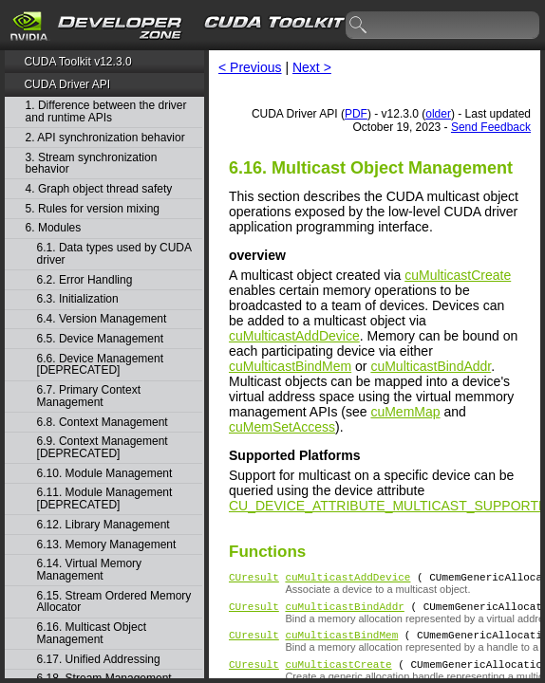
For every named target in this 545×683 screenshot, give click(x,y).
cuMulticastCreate (457, 275)
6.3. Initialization (78, 299)
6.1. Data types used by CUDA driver (114, 254)
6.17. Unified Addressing (98, 660)
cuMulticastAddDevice (294, 335)
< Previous (250, 67)
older (438, 113)
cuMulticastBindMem (290, 366)
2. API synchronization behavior (105, 138)
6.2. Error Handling (85, 280)
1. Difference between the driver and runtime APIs (106, 111)
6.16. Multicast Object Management (91, 633)
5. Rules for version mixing (93, 209)
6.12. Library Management (103, 525)
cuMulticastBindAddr (430, 366)
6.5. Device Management (100, 339)
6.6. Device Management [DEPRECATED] (100, 365)
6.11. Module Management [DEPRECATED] (105, 498)
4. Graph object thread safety (99, 189)
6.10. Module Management (105, 474)
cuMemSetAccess (282, 426)
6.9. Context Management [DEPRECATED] (102, 447)
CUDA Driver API (67, 84)
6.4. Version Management (102, 319)
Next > (311, 67)
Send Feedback (491, 127)
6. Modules (54, 228)
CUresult (254, 579)
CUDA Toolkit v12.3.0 (77, 61)
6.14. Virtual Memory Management (89, 569)
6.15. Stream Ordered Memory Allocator (114, 602)
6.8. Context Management (102, 422)
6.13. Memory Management (107, 545)
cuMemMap (405, 411)
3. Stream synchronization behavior (92, 163)
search (358, 25)
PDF (356, 113)
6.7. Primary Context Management (89, 396)
